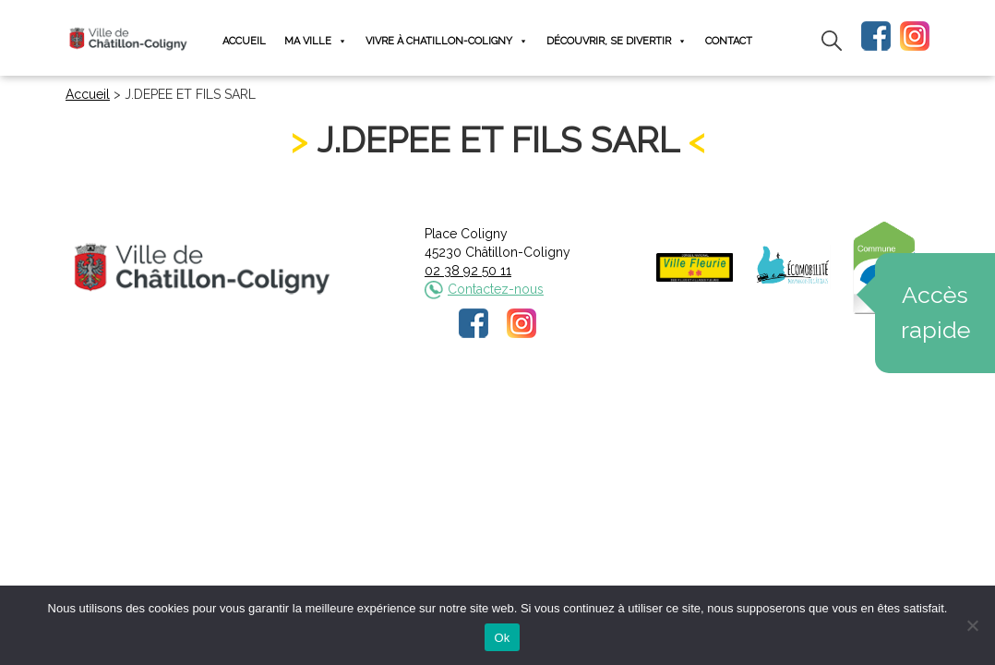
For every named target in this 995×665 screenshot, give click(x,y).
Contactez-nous (496, 289)
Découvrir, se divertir (616, 41)
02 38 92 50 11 (468, 270)
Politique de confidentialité (514, 401)
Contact (728, 41)
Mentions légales (375, 401)
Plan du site (638, 401)
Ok (501, 638)
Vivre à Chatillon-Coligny (447, 41)
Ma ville (315, 41)
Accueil (244, 41)
